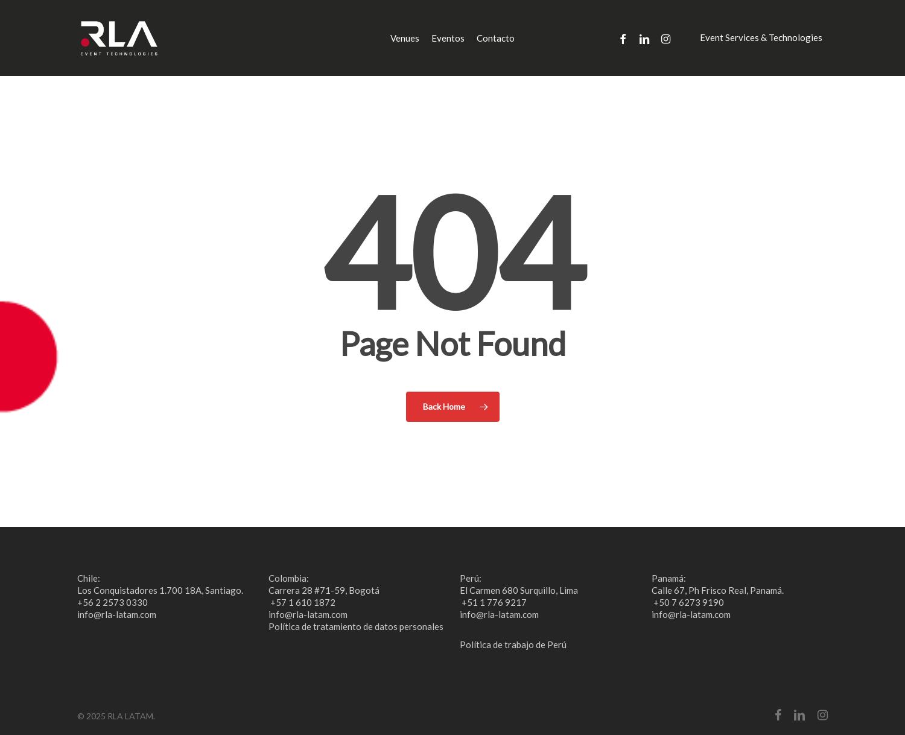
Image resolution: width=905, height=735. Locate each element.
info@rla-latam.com (116, 614)
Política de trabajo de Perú (513, 644)
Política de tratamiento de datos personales (355, 626)
